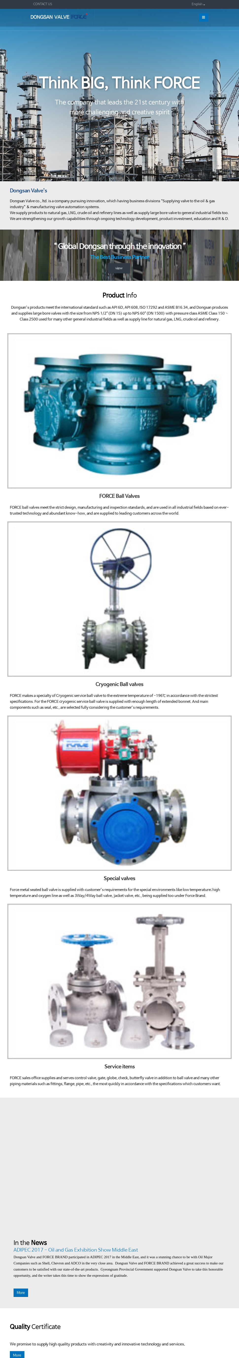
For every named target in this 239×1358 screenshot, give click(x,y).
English (198, 4)
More (21, 1293)
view (118, 268)
